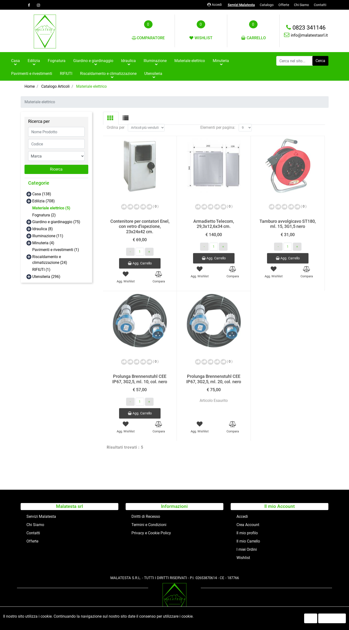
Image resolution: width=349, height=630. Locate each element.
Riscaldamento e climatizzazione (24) (49, 259)
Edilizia (34, 60)
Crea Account (247, 524)
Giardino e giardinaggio (93, 60)
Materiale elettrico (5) (51, 208)
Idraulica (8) (42, 229)
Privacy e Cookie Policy (151, 533)
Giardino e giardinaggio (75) (56, 222)
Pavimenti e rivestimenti (31, 73)
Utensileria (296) (46, 276)
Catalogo (267, 5)
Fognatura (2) (44, 215)
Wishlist (243, 557)
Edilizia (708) (43, 201)
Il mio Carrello (248, 541)
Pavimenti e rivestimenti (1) (55, 249)
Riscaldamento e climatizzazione (108, 73)
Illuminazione (155, 60)
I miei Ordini (246, 549)
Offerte (283, 5)
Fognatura (56, 60)
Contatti (320, 5)
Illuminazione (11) (47, 236)
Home (29, 86)
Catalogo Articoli (55, 86)
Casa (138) (41, 194)
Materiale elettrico (189, 60)
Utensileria (153, 73)
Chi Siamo (301, 5)
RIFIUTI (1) (41, 269)
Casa (15, 60)
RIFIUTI (66, 73)
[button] (320, 61)
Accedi (214, 5)
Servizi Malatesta (241, 5)
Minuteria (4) (43, 243)
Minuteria (221, 60)
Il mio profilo (247, 533)
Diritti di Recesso (145, 516)
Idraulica (128, 60)
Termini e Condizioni (148, 524)
